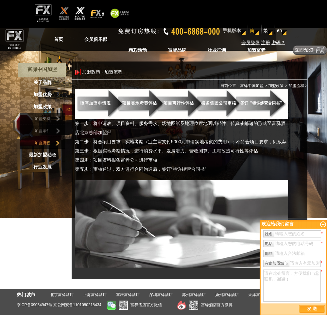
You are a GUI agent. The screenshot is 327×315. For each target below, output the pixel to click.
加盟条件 (42, 131)
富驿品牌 (177, 50)
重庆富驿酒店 (128, 294)
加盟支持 (42, 118)
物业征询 (217, 50)
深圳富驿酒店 (161, 294)
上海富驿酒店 (95, 294)
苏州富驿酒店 (194, 294)
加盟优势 (42, 94)
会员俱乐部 (95, 39)
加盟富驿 (256, 50)
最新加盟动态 (42, 154)
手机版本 (232, 30)
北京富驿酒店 (62, 294)
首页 (58, 39)
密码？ (278, 42)
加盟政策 (42, 106)
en (279, 30)
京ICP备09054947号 (34, 305)
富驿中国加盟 (252, 85)
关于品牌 (42, 82)
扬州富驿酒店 (227, 294)
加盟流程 (42, 143)
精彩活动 (138, 50)
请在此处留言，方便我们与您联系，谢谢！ (292, 286)
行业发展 (42, 167)
